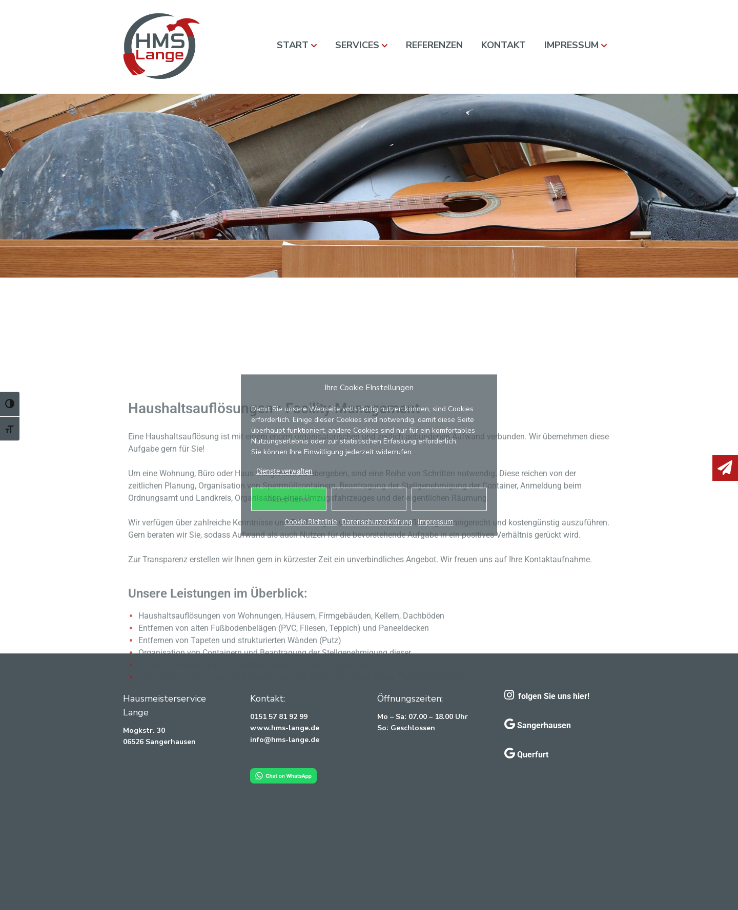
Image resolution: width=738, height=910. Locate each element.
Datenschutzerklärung (377, 522)
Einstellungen (449, 499)
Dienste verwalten (284, 471)
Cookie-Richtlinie (310, 522)
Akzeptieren (288, 499)
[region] (369, 186)
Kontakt (503, 45)
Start (293, 45)
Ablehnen (369, 499)
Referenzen (434, 45)
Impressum (436, 522)
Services (357, 45)
